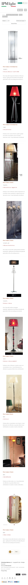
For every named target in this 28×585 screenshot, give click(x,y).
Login (20, 10)
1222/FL (5, 301)
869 (4, 532)
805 (4, 475)
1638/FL (5, 69)
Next (16, 551)
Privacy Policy (4, 570)
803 (4, 417)
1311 (4, 359)
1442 (4, 127)
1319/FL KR (6, 243)
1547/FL (5, 185)
